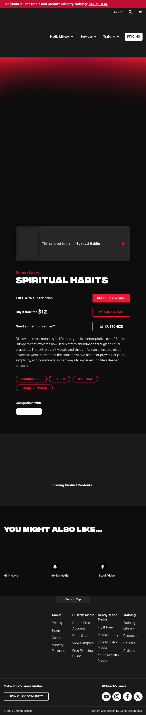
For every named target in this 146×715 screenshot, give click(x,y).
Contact (58, 638)
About (56, 615)
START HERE (98, 4)
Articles (129, 651)
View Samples (83, 643)
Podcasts (130, 636)
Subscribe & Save (111, 298)
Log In (118, 11)
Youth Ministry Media (108, 657)
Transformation (34, 388)
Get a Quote (81, 636)
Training (109, 36)
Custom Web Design (103, 710)
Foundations (31, 379)
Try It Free (105, 627)
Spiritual (85, 379)
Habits (60, 379)
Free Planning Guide (82, 653)
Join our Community (26, 696)
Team (56, 630)
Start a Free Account (81, 625)
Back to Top (73, 599)
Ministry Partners (58, 647)
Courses (129, 643)
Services (86, 36)
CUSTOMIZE (114, 326)
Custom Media (83, 615)
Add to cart (114, 312)
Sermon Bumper (28, 272)
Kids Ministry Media (107, 645)
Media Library (60, 36)
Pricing (133, 36)
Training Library (129, 625)
